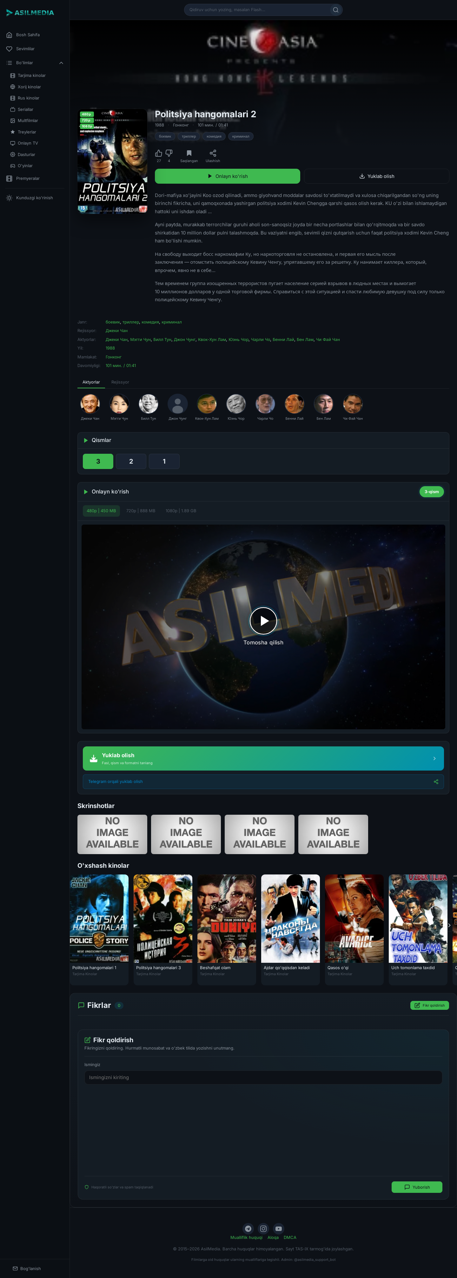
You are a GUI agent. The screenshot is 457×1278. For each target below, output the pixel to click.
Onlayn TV (24, 143)
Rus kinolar (24, 98)
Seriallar (21, 109)
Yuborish (417, 1187)
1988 (159, 124)
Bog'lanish (27, 1268)
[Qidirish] (335, 10)
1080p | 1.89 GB (181, 510)
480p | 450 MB (101, 510)
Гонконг (181, 124)
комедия (214, 136)
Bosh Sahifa (23, 35)
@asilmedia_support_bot (315, 1259)
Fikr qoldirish (429, 1005)
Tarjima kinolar (28, 75)
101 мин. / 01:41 (213, 124)
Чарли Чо (260, 339)
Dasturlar (22, 154)
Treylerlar (23, 132)
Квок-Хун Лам (212, 339)
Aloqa (273, 1237)
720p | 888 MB (141, 510)
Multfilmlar (24, 120)
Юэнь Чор (238, 339)
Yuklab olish (376, 176)
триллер (189, 136)
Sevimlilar (20, 49)
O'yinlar (21, 165)
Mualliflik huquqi (246, 1237)
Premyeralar (23, 178)
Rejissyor (120, 381)
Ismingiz (92, 1064)
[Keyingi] (449, 925)
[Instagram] (263, 1228)
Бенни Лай (283, 339)
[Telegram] (248, 1228)
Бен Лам (305, 339)
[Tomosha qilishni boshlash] (263, 627)
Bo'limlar (35, 63)
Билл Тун (162, 339)
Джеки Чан (117, 330)
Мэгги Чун (140, 339)
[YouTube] (278, 1228)
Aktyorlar (91, 381)
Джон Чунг (184, 339)
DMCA (290, 1237)
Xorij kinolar (25, 87)
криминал (240, 136)
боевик (165, 136)
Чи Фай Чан (328, 339)
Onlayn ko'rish (227, 176)
